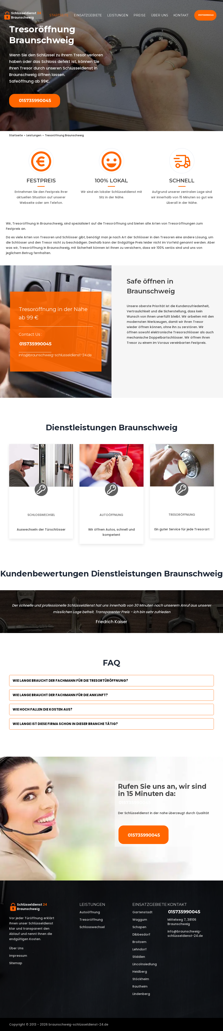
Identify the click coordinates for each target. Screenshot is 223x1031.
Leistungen (117, 15)
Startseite (59, 15)
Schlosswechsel (41, 515)
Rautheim (139, 986)
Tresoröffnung (182, 514)
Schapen (139, 927)
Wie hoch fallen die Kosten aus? (42, 709)
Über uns (159, 15)
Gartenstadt (142, 912)
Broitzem (139, 942)
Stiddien (138, 957)
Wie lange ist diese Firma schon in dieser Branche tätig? (65, 723)
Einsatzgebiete (88, 15)
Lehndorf (139, 949)
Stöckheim (140, 979)
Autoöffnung (111, 515)
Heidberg (139, 971)
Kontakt (180, 15)
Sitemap (15, 963)
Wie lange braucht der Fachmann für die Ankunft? (60, 695)
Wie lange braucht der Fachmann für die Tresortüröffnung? (70, 680)
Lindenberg (141, 994)
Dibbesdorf (141, 934)
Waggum (139, 919)
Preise (139, 15)
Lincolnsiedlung (144, 964)
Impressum (18, 955)
